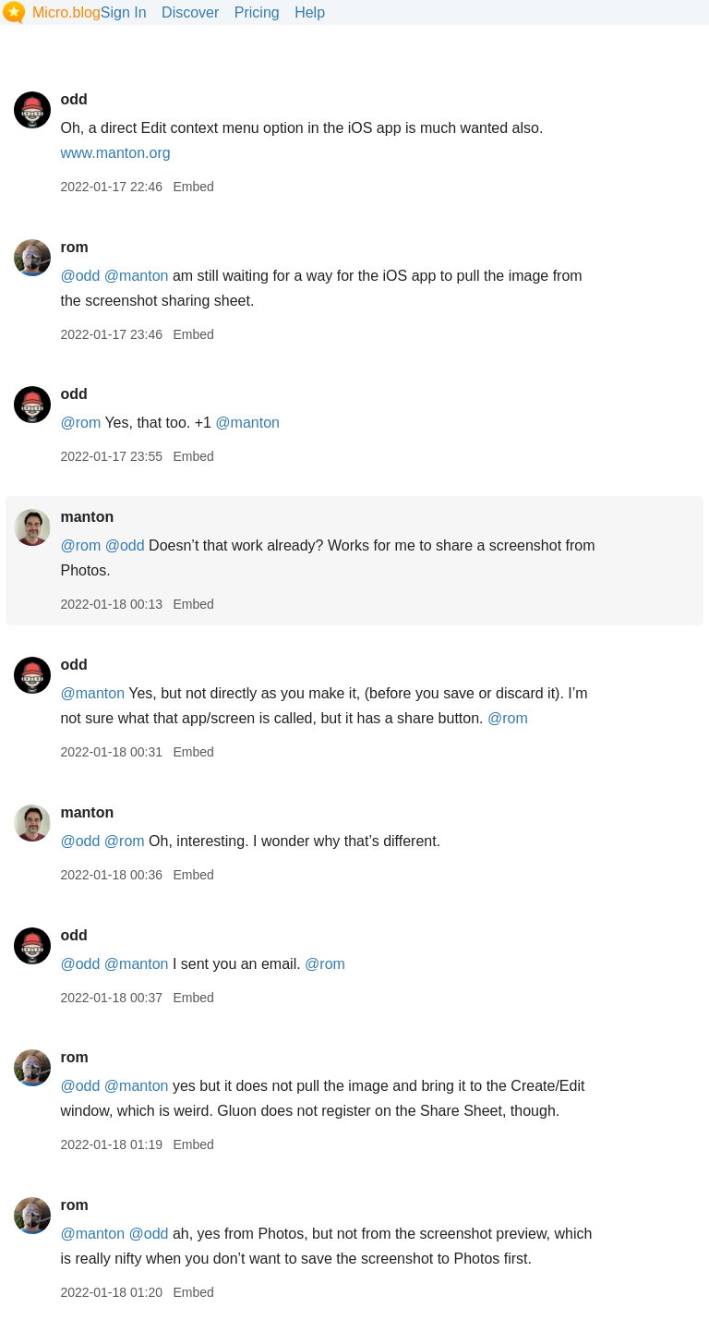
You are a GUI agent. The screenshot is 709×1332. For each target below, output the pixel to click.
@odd (80, 276)
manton (87, 517)
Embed (193, 186)
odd (73, 99)
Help (309, 12)
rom (74, 247)
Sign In (124, 12)
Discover (190, 12)
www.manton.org (115, 153)
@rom (80, 422)
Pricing (257, 12)
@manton (136, 276)
